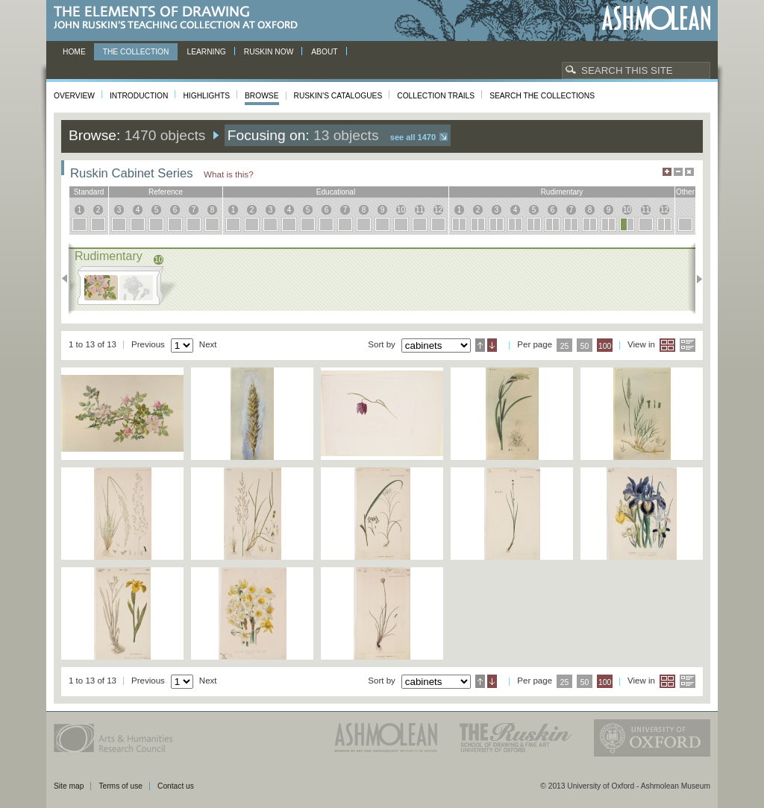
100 (604, 346)
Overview (74, 96)
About (324, 52)
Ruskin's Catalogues (338, 96)
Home (74, 52)
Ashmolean (656, 18)
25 (564, 346)
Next (695, 278)
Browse (262, 96)
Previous (69, 278)
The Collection (136, 52)
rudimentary (562, 192)
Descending (492, 345)
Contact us (175, 786)
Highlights (206, 96)
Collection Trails (436, 96)
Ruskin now (269, 52)
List (687, 345)
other (685, 192)
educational (335, 192)
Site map (69, 786)
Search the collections (542, 96)
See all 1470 (413, 137)
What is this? (229, 174)
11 (420, 210)
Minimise (678, 172)
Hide (689, 172)
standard (89, 192)
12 (438, 210)
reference (165, 192)
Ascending (480, 345)
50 (584, 346)
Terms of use (120, 786)
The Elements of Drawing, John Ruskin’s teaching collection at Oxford (180, 18)
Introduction (139, 96)
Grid (667, 345)
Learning (206, 52)
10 (401, 210)
